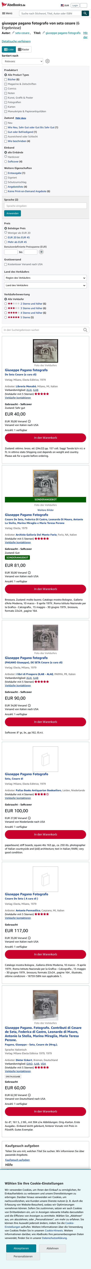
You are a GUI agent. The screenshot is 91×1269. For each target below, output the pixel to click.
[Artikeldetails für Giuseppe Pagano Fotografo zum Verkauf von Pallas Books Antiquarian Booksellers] (45, 759)
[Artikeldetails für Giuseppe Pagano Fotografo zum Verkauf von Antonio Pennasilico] (45, 879)
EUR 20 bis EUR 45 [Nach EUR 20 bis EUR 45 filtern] (17, 237)
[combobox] (50, 13)
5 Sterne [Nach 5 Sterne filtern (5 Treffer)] (21, 317)
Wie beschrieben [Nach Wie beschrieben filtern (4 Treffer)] (17, 141)
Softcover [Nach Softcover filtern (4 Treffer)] (13, 161)
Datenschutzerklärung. (54, 1237)
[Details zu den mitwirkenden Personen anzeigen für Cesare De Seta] (21, 898)
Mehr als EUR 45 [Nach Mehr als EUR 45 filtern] (15, 241)
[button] (85, 330)
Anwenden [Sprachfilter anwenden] (13, 213)
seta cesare (22, 33)
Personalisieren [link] (23, 1256)
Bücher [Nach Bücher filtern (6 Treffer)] (11, 79)
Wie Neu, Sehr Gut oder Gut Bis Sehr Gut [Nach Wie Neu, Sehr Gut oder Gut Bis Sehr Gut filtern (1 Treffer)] (31, 127)
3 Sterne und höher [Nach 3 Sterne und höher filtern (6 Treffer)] (27, 308)
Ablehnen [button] (53, 1248)
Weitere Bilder (45, 510)
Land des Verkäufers (17, 285)
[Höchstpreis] (30, 252)
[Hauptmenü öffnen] (8, 13)
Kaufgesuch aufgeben (17, 1159)
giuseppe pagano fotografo (63, 33)
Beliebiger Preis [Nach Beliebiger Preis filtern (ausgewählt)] (15, 228)
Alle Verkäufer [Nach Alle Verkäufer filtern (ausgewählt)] (16, 299)
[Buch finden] (85, 13)
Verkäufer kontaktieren (18, 397)
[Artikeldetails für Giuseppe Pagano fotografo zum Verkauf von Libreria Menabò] (45, 351)
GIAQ (29, 1063)
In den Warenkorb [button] (45, 437)
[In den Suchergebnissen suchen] (45, 330)
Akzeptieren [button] (21, 1248)
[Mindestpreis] (11, 252)
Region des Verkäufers (18, 277)
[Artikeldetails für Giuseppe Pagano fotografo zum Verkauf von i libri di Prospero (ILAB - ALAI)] (45, 638)
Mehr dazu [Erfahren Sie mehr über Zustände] (20, 118)
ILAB (35, 389)
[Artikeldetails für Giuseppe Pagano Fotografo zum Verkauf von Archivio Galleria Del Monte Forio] (45, 486)
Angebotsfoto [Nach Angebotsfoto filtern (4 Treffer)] (15, 186)
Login (75, 5)
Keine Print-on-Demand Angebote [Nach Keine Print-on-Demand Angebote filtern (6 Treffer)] (27, 191)
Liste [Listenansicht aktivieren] (8, 49)
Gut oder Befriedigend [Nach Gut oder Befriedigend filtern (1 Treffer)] (20, 131)
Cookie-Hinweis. (54, 1230)
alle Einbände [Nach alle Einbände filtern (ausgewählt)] (14, 152)
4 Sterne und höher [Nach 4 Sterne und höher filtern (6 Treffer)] (27, 312)
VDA (43, 1063)
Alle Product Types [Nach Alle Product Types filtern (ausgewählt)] (17, 74)
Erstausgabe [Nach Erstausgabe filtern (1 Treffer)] (14, 172)
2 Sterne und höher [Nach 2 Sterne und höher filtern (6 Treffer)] (27, 303)
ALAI (29, 389)
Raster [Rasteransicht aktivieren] (23, 49)
